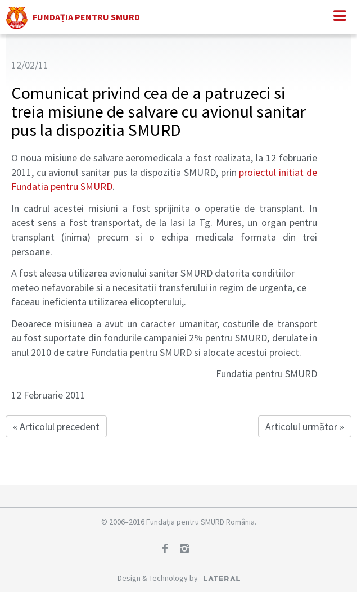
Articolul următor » (304, 426)
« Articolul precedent (56, 426)
